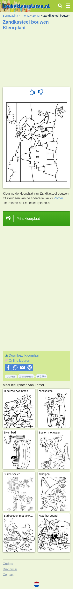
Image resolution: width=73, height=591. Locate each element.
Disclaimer (10, 569)
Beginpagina (10, 15)
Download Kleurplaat (24, 355)
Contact (8, 574)
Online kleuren (19, 360)
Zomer (36, 15)
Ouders (8, 563)
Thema (25, 15)
